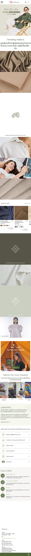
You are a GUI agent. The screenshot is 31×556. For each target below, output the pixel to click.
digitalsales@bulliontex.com (9, 538)
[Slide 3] (14, 30)
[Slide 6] (21, 30)
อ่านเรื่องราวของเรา (5, 422)
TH (28, 2)
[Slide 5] (19, 30)
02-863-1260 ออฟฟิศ (6, 541)
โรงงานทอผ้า (15, 410)
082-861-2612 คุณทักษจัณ (7, 545)
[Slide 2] (12, 30)
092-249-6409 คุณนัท (7, 543)
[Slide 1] (10, 30)
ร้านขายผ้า (12, 45)
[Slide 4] (16, 30)
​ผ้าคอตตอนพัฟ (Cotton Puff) (6, 221)
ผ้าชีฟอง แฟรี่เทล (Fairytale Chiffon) (19, 221)
